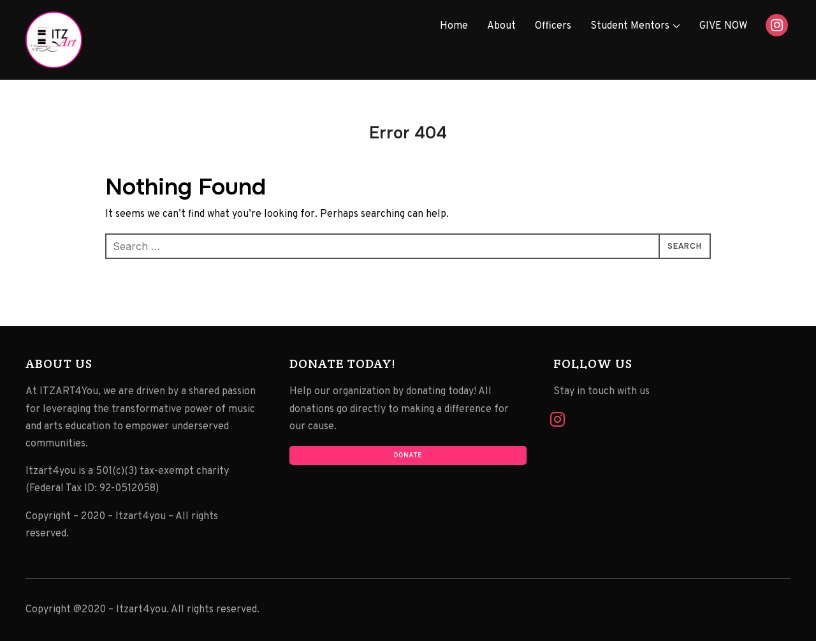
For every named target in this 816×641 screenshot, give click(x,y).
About (501, 26)
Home (454, 26)
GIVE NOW (723, 26)
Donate (408, 455)
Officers (553, 26)
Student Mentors (629, 26)
